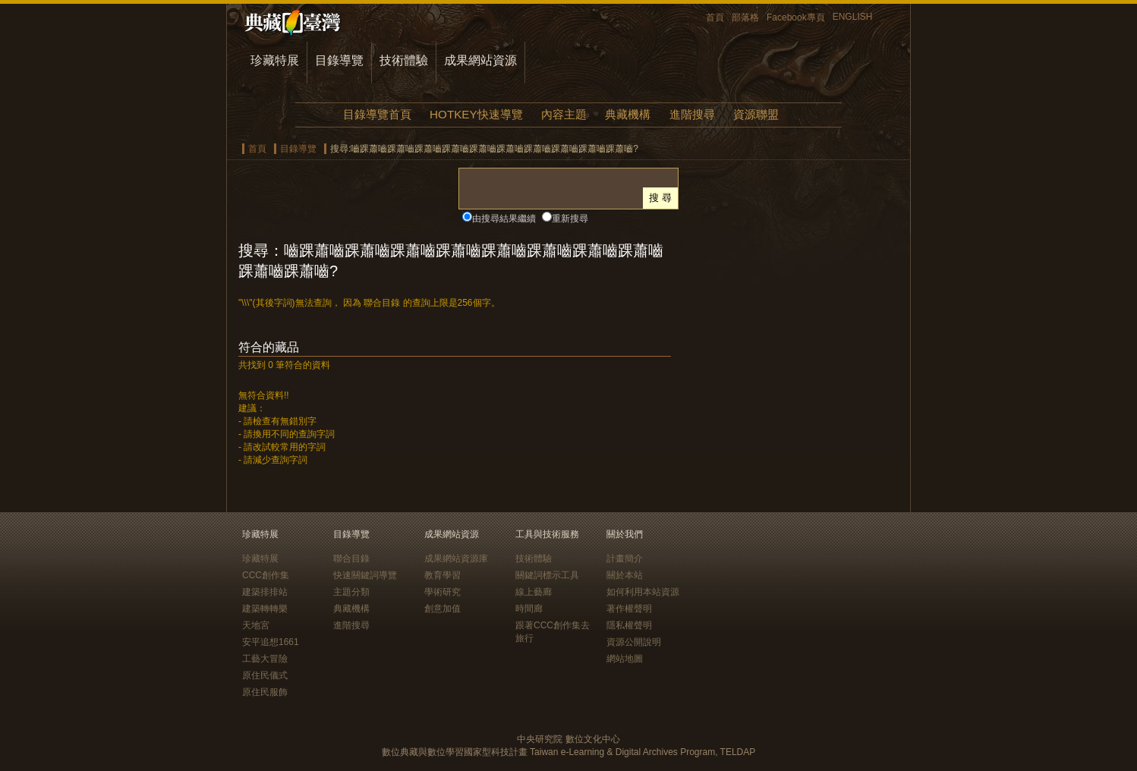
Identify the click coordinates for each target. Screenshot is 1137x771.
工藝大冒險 (265, 658)
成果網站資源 (480, 60)
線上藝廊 (533, 592)
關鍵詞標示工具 (547, 575)
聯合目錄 (351, 558)
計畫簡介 (624, 558)
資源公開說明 (633, 642)
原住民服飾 (265, 692)
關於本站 (624, 575)
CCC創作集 (265, 575)
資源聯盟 (756, 114)
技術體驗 (404, 60)
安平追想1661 (270, 642)
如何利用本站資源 (642, 592)
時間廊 (529, 608)
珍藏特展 (274, 60)
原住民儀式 (265, 675)
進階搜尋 (692, 114)
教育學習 (442, 575)
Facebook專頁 (796, 17)
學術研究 (442, 592)
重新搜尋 (570, 218)
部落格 (745, 17)
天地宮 (255, 625)
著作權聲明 (629, 608)
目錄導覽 (339, 60)
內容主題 (564, 114)
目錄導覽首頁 (377, 114)
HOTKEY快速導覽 (476, 114)
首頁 (715, 17)
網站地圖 (624, 658)
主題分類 (351, 592)
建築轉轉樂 (265, 608)
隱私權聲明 (629, 625)
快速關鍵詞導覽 (365, 575)
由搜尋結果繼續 (504, 218)
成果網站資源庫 (456, 558)
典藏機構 (627, 114)
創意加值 (442, 608)
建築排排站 (265, 592)
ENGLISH (853, 16)
